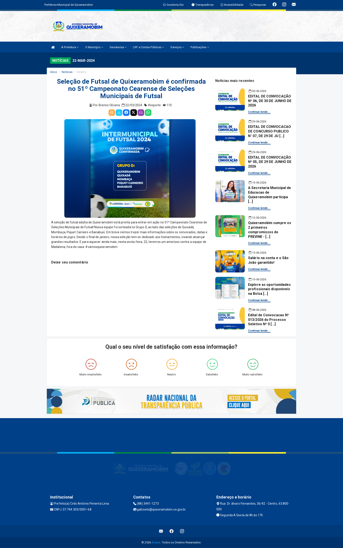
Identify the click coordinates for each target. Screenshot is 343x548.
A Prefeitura (70, 47)
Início (53, 72)
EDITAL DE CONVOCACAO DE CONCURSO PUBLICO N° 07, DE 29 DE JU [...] (269, 131)
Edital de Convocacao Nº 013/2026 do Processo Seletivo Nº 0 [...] (268, 319)
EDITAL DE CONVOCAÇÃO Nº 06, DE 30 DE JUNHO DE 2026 (269, 101)
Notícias (67, 72)
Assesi (156, 542)
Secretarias (118, 47)
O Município (94, 47)
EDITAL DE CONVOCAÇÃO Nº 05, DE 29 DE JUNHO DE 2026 (269, 162)
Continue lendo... (259, 111)
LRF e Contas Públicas (148, 47)
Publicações (200, 47)
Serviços (177, 47)
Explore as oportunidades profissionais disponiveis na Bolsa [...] (269, 289)
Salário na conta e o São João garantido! (268, 260)
